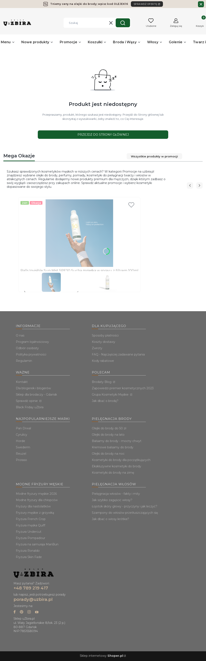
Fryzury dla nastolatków (33, 506)
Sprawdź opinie (27, 401)
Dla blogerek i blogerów (33, 388)
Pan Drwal (23, 428)
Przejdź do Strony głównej (103, 135)
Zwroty (97, 348)
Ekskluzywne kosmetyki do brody (116, 466)
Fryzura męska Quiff (30, 525)
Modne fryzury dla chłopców (37, 500)
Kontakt (22, 382)
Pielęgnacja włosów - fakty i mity (116, 494)
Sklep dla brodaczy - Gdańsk (36, 394)
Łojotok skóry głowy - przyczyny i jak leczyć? (124, 506)
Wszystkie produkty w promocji (153, 156)
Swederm (23, 447)
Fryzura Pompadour (30, 538)
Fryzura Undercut (28, 532)
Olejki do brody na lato (108, 435)
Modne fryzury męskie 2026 (36, 494)
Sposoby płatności (105, 335)
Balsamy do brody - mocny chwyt (116, 441)
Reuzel (21, 454)
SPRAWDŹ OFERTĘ (145, 4)
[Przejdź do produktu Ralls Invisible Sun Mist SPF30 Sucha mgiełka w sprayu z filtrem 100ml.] (79, 233)
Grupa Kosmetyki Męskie (110, 394)
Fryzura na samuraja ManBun (37, 544)
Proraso (21, 460)
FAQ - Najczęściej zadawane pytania (118, 354)
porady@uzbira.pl (33, 599)
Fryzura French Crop (31, 519)
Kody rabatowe (103, 361)
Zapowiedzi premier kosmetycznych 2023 (123, 388)
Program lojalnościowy (32, 342)
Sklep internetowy (101, 656)
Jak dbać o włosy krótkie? (110, 519)
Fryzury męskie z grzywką (35, 513)
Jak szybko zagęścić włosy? (112, 500)
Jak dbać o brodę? (105, 401)
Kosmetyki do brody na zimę (113, 472)
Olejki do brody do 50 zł (109, 428)
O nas (20, 335)
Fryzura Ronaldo (28, 551)
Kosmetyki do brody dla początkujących (121, 460)
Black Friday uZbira (29, 407)
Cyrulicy (21, 435)
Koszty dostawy (103, 342)
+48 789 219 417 (31, 588)
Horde (20, 441)
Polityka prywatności (31, 354)
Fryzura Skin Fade (29, 557)
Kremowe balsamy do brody (112, 447)
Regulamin (24, 361)
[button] (123, 22)
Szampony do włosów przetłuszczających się (125, 513)
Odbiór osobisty (27, 348)
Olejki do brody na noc (108, 454)
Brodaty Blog (102, 382)
